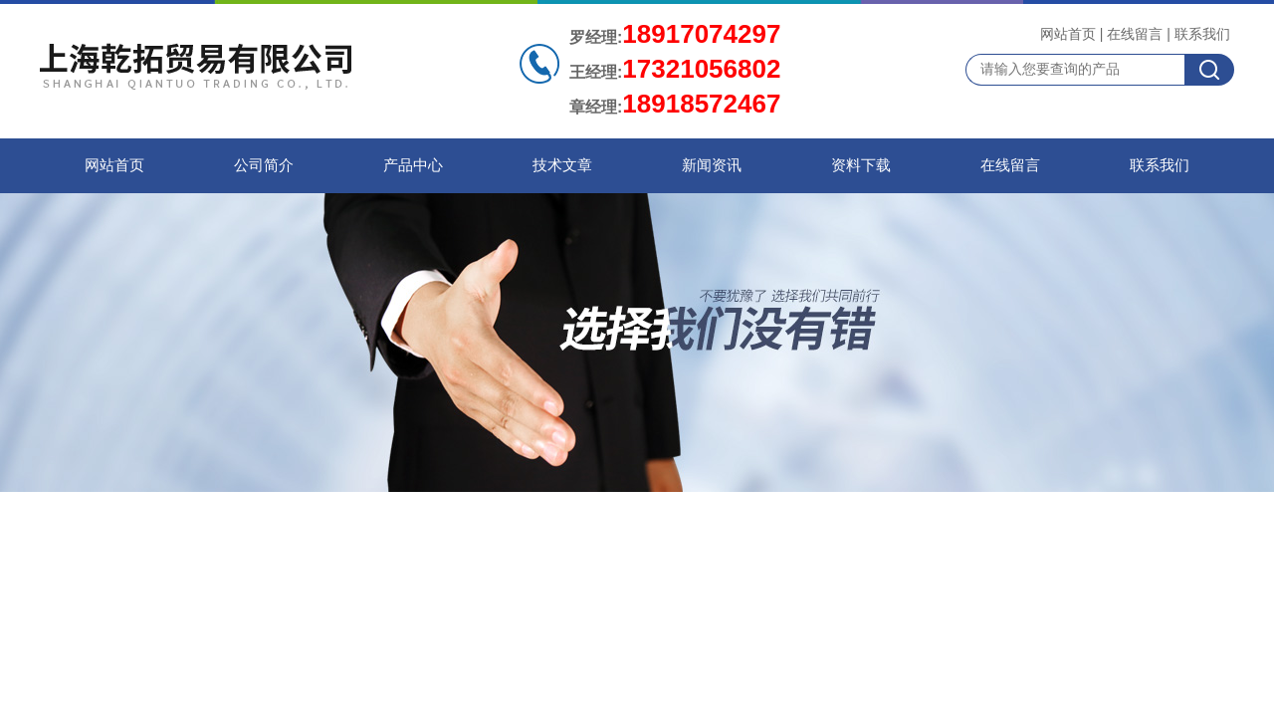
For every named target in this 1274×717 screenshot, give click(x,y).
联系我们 (1202, 34)
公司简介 (264, 165)
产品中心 (413, 165)
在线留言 (1135, 34)
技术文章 (562, 165)
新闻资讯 (712, 165)
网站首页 (1068, 34)
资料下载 (861, 165)
